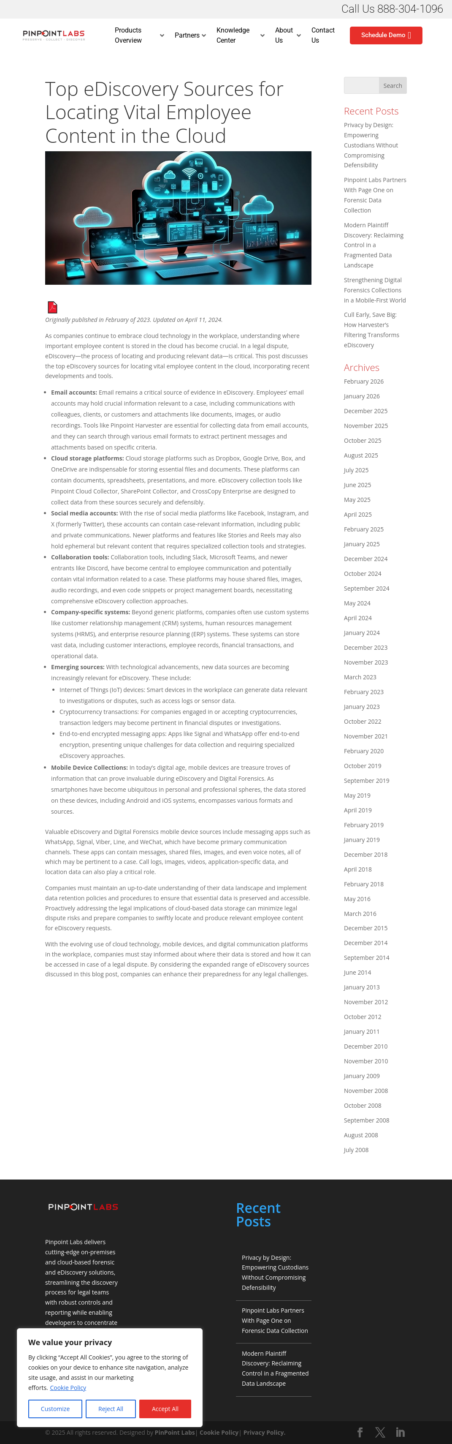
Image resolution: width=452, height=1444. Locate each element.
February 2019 (364, 825)
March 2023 (360, 677)
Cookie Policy (68, 1388)
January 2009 (362, 1076)
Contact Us (323, 35)
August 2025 (361, 455)
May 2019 (357, 795)
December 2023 (365, 647)
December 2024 (365, 559)
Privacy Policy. (265, 1432)
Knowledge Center (241, 35)
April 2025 (358, 514)
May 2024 (357, 603)
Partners (190, 35)
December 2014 (365, 943)
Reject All (110, 1409)
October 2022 (363, 721)
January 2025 (362, 544)
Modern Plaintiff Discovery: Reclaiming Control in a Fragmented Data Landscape (373, 245)
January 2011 (362, 1031)
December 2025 (365, 411)
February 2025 (364, 529)
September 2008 (367, 1120)
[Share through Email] (9, 739)
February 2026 (364, 381)
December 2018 (365, 854)
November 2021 (366, 736)
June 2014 (357, 972)
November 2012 (366, 1002)
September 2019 (367, 780)
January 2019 (362, 840)
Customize (55, 1409)
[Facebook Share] (9, 679)
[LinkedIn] (400, 1433)
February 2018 (364, 884)
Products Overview (139, 35)
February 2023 (364, 692)
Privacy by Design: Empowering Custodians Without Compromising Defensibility (371, 145)
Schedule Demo (386, 35)
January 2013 (362, 987)
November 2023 (366, 662)
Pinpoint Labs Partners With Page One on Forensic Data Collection (275, 1320)
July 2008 (356, 1150)
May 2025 (357, 500)
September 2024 (367, 588)
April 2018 (358, 869)
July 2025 (356, 470)
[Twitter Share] (9, 699)
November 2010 (366, 1061)
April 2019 (358, 810)
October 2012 (363, 1017)
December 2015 (365, 928)
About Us (288, 35)
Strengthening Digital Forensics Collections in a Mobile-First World (375, 290)
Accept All (165, 1409)
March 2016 (360, 914)
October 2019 (363, 766)
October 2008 (363, 1105)
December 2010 (365, 1046)
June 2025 (357, 485)
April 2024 (358, 618)
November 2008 (366, 1091)
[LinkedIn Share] (9, 719)
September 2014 (367, 958)
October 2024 (363, 573)
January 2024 (362, 633)
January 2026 (362, 396)
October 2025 (363, 440)
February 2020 (364, 751)
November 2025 (366, 426)
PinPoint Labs (175, 1432)
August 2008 (361, 1135)
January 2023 (362, 707)
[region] (110, 1377)
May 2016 (357, 899)
